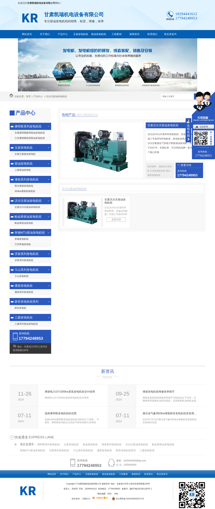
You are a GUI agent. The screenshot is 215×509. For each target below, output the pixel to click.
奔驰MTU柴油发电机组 (30, 232)
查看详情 (186, 165)
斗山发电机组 (22, 276)
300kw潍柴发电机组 (25, 191)
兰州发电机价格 (158, 171)
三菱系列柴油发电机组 (26, 324)
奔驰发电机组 (22, 239)
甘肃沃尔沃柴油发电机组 (27, 207)
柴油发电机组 (98, 34)
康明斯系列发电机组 (28, 126)
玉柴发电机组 (80, 34)
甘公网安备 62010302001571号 (127, 499)
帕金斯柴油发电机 (24, 223)
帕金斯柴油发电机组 (28, 216)
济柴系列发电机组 (27, 253)
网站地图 (101, 494)
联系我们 (152, 34)
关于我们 (45, 34)
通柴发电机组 (24, 285)
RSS (109, 494)
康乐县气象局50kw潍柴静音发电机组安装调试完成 (170, 413)
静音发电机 (20, 308)
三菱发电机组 (24, 317)
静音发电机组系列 (27, 301)
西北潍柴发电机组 (24, 185)
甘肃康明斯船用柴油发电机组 (30, 132)
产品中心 (63, 34)
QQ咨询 (204, 126)
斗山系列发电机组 (27, 269)
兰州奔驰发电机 (23, 244)
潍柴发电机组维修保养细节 (158, 391)
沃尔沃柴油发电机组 (56, 96)
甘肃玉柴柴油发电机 (25, 154)
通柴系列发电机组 (24, 292)
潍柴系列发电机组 (27, 179)
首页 (28, 96)
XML (116, 494)
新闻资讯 (134, 34)
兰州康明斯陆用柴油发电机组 (30, 138)
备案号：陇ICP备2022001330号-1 (137, 489)
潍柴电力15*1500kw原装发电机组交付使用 (70, 391)
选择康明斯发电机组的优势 (61, 413)
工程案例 (117, 34)
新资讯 (107, 371)
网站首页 (27, 34)
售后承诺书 (170, 34)
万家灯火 (86, 499)
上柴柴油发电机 (23, 170)
